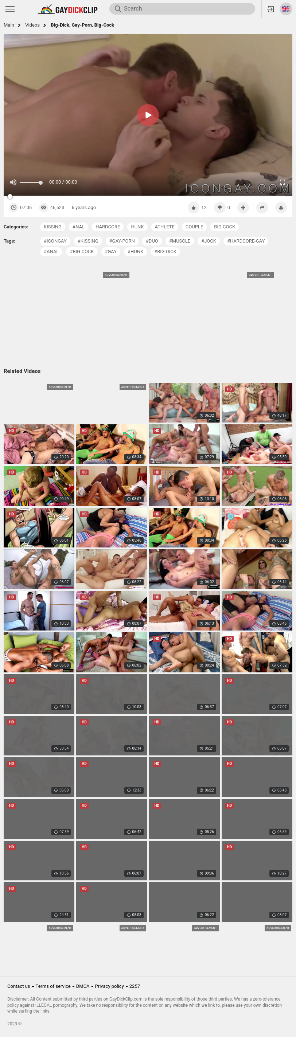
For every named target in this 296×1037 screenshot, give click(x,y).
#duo (152, 241)
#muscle (179, 241)
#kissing (88, 241)
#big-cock (82, 251)
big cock (224, 226)
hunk (137, 226)
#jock (208, 241)
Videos (32, 25)
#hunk (135, 251)
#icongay (55, 241)
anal (79, 226)
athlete (165, 226)
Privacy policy (109, 986)
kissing (53, 226)
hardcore (108, 226)
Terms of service (53, 986)
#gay (111, 251)
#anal (51, 251)
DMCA (83, 986)
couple (194, 226)
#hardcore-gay (246, 241)
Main (9, 25)
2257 (134, 986)
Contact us (18, 986)
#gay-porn (122, 241)
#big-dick (165, 251)
